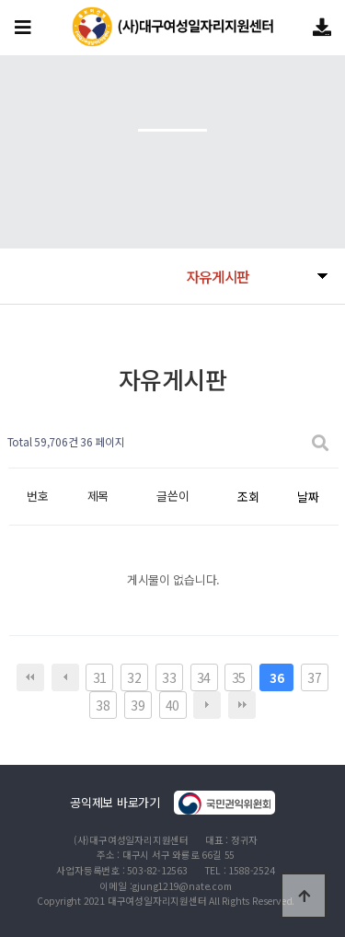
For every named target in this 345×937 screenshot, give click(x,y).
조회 (248, 496)
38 (102, 705)
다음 (207, 705)
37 (314, 677)
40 (172, 705)
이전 (65, 677)
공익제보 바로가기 (172, 803)
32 (134, 677)
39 (137, 705)
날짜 (307, 496)
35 (239, 677)
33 (169, 677)
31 (100, 677)
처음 (30, 677)
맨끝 (242, 705)
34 (204, 677)
